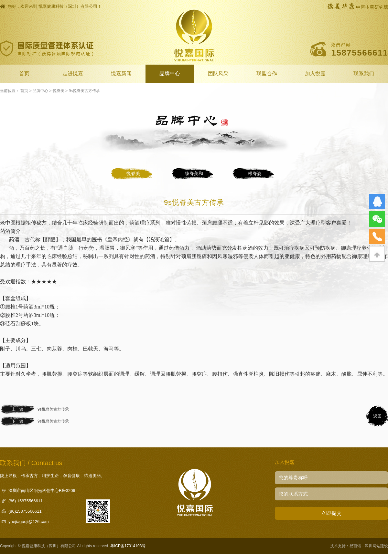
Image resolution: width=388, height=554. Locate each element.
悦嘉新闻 (121, 73)
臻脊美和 (194, 173)
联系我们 (363, 73)
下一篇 (17, 421)
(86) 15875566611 (25, 500)
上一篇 (17, 409)
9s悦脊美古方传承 (84, 91)
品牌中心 (169, 73)
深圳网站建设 (376, 546)
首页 (24, 73)
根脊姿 (255, 173)
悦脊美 (58, 91)
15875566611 (359, 52)
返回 (377, 416)
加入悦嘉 (315, 73)
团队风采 (218, 73)
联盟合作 (266, 73)
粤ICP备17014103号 (128, 546)
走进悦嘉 (72, 73)
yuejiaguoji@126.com (28, 521)
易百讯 (355, 546)
